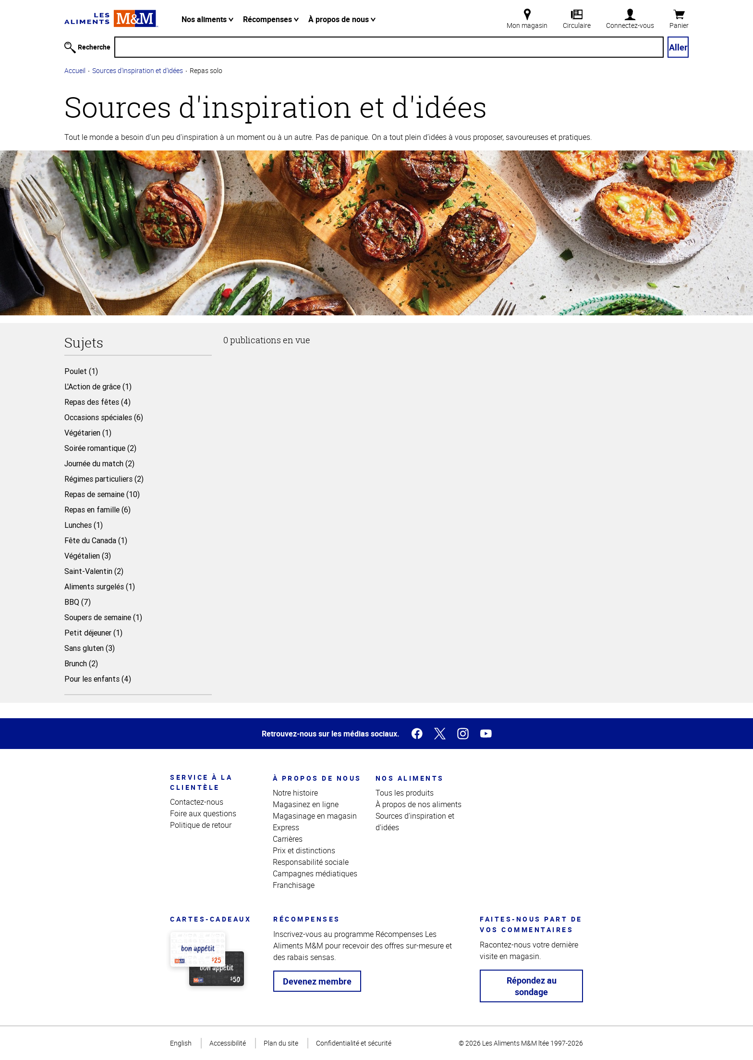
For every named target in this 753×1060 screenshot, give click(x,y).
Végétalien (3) (87, 556)
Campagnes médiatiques (315, 873)
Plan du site (281, 1043)
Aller (678, 47)
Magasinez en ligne (306, 804)
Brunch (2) (81, 663)
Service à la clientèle (201, 782)
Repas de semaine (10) (102, 494)
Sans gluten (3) (89, 648)
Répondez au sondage (532, 986)
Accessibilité (227, 1043)
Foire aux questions (203, 813)
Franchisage (294, 885)
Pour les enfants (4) (97, 679)
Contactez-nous (196, 802)
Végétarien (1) (87, 432)
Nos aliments (207, 19)
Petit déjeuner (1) (93, 632)
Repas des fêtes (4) (97, 402)
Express (286, 827)
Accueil (74, 70)
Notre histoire (295, 792)
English (181, 1043)
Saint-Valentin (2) (93, 571)
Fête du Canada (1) (95, 540)
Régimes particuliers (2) (104, 479)
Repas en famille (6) (97, 509)
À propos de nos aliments (419, 804)
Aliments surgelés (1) (99, 586)
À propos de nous (342, 19)
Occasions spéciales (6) (103, 417)
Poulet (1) (81, 371)
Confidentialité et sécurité (353, 1043)
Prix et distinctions (304, 850)
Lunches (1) (83, 525)
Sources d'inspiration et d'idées (137, 70)
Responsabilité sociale (311, 862)
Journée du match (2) (99, 463)
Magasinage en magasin (315, 816)
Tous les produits (405, 792)
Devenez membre (317, 981)
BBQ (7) (77, 602)
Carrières (288, 839)
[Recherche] (389, 47)
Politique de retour (200, 825)
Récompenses (271, 19)
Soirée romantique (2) (100, 448)
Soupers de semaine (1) (103, 617)
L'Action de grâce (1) (98, 386)
